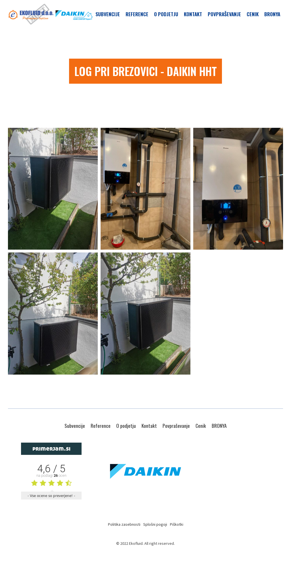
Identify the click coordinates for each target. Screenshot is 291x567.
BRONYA (272, 14)
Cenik (253, 14)
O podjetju (166, 14)
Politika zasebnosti (124, 524)
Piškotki (176, 524)
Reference (137, 14)
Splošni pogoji (155, 524)
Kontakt (193, 14)
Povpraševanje (224, 14)
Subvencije (107, 14)
